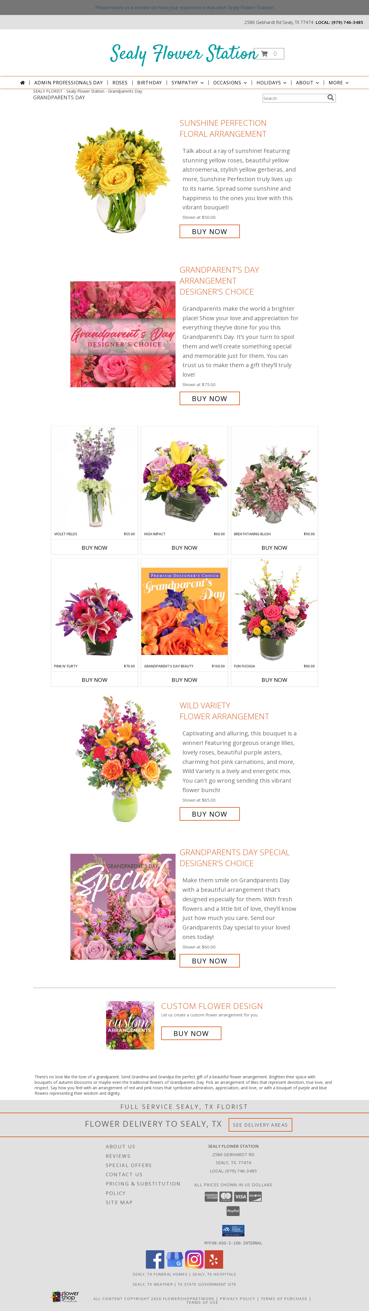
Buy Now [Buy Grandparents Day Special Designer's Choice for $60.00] (209, 960)
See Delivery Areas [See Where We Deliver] (260, 1125)
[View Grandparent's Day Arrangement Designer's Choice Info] (123, 334)
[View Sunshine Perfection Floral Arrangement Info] (123, 177)
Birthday (149, 82)
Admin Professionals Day (68, 82)
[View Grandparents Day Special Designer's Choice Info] (123, 906)
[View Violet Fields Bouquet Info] (94, 479)
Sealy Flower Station (184, 54)
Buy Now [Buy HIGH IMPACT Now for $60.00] (184, 547)
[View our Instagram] (194, 1267)
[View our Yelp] (214, 1267)
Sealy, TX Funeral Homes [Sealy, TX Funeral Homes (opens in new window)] (160, 1273)
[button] (269, 53)
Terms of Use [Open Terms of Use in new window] (203, 1302)
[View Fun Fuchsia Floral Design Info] (274, 611)
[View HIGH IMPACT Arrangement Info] (184, 478)
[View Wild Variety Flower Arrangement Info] (123, 759)
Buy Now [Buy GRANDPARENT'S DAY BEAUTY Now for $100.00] (184, 680)
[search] (331, 97)
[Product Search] (294, 98)
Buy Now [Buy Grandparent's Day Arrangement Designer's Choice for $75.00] (209, 398)
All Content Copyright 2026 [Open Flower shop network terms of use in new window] (127, 1298)
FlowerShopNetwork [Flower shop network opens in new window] (188, 1298)
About (308, 82)
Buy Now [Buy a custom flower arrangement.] (191, 1033)
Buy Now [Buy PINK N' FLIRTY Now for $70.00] (95, 680)
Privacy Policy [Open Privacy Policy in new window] (237, 1298)
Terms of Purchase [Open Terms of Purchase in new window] (284, 1298)
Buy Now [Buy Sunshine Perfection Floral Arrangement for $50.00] (209, 231)
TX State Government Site (207, 1284)
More (339, 82)
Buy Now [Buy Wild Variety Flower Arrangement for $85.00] (209, 814)
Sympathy (188, 82)
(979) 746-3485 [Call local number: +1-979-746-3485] (347, 22)
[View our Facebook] (155, 1267)
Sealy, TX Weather (153, 1284)
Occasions (230, 82)
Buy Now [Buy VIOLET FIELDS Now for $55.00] (95, 547)
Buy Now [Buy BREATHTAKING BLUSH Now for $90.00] (274, 547)
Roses (120, 82)
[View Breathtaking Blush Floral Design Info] (274, 478)
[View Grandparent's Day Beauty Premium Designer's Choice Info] (184, 611)
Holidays (272, 82)
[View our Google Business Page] (174, 1267)
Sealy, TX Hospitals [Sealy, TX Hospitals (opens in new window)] (214, 1273)
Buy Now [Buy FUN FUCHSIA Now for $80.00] (274, 680)
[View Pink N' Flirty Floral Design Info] (94, 611)
